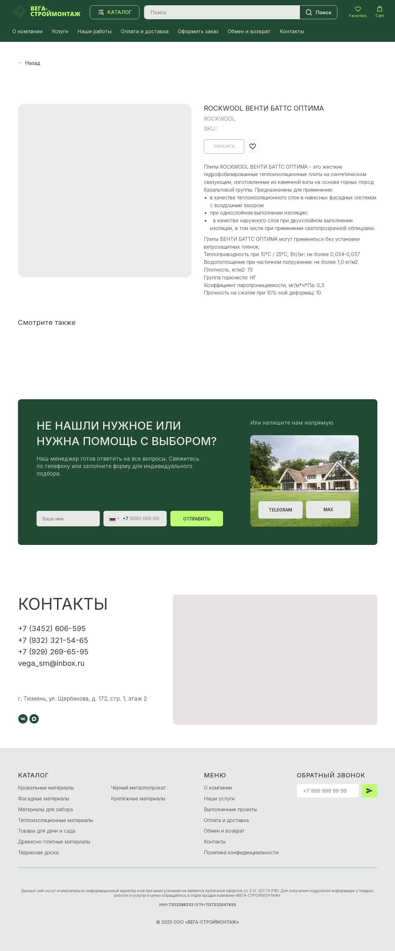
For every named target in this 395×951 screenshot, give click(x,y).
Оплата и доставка (145, 31)
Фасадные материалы (43, 798)
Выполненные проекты (230, 809)
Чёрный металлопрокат (138, 788)
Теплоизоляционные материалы (55, 820)
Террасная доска (38, 852)
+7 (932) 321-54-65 (53, 640)
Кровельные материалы (46, 788)
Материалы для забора (45, 809)
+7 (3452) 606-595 (52, 628)
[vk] (23, 718)
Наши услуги (219, 798)
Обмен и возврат (249, 31)
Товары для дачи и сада (46, 831)
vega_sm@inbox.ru (51, 663)
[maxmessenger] (34, 718)
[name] (68, 518)
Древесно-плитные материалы (54, 841)
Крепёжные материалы (138, 798)
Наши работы (94, 31)
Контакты (292, 31)
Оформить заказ (198, 31)
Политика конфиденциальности (241, 852)
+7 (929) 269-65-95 (53, 651)
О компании (27, 31)
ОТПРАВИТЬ (196, 518)
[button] (358, 12)
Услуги (60, 31)
